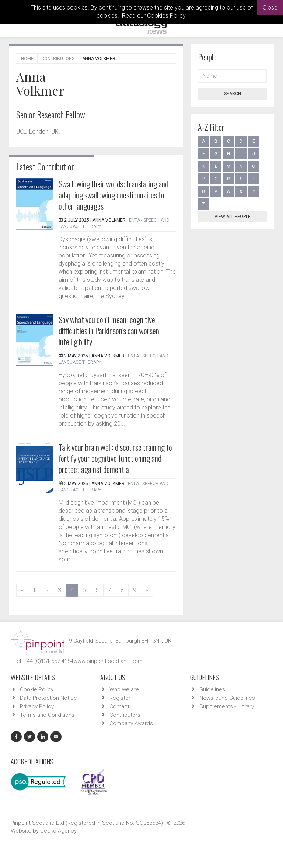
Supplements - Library (226, 706)
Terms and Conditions (47, 715)
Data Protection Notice (48, 698)
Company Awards (131, 723)
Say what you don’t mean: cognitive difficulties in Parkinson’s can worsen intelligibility (109, 330)
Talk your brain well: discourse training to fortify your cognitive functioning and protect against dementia (115, 458)
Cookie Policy (36, 689)
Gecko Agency (58, 830)
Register (119, 698)
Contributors (57, 58)
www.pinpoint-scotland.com (108, 661)
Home (27, 58)
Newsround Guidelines (227, 698)
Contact (119, 706)
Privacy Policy (37, 706)
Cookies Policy (166, 15)
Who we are (124, 689)
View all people (232, 216)
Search (232, 93)
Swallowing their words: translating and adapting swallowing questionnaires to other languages (113, 195)
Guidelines (212, 689)
